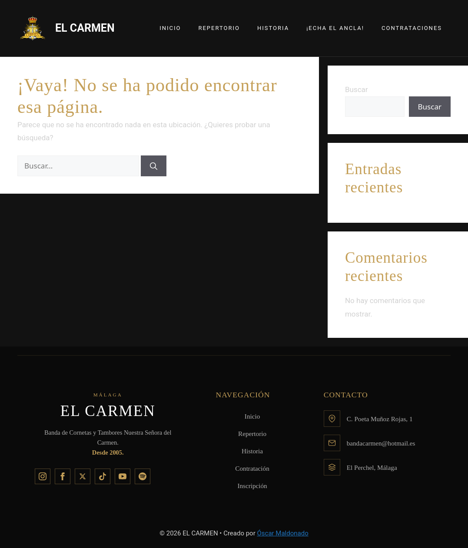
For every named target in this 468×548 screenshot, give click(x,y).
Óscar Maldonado (282, 533)
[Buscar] (153, 165)
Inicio (170, 28)
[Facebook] (62, 476)
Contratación (252, 468)
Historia (273, 28)
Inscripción (252, 485)
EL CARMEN (85, 28)
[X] (82, 476)
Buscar (356, 89)
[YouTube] (122, 476)
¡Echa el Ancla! (335, 28)
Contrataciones (412, 28)
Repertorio (219, 28)
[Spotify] (142, 476)
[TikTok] (102, 476)
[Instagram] (42, 476)
